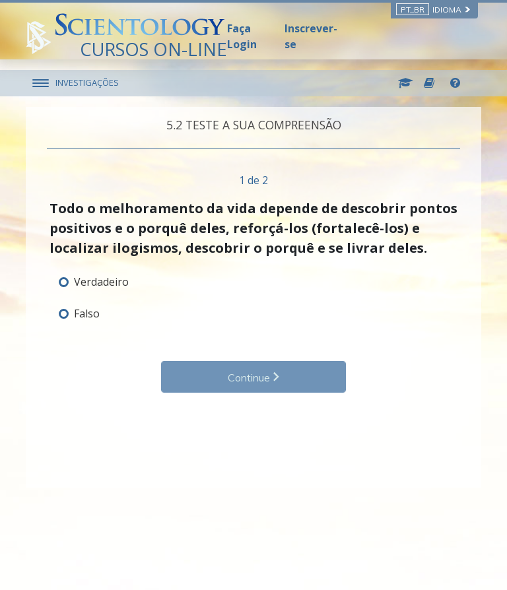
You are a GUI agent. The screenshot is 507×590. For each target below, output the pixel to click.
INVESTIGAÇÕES (87, 82)
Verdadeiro (101, 282)
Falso (87, 313)
